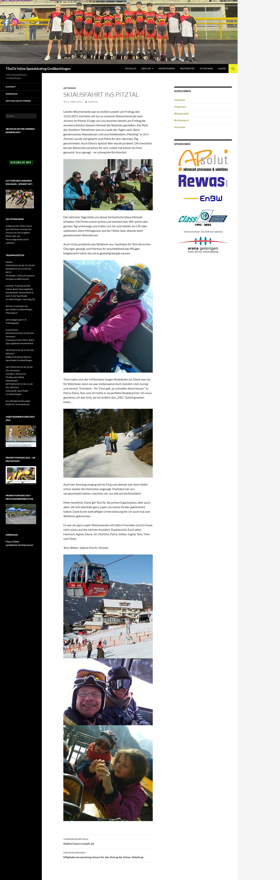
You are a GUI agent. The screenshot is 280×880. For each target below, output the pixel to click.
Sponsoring (206, 68)
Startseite (179, 127)
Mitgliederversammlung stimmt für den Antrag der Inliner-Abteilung (108, 854)
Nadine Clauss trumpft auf (108, 841)
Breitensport (187, 68)
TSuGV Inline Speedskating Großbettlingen (38, 68)
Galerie (222, 68)
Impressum (12, 94)
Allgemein (180, 106)
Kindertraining (166, 68)
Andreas (92, 101)
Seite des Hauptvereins (18, 101)
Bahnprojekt (181, 113)
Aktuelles (130, 68)
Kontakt (11, 86)
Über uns (146, 68)
